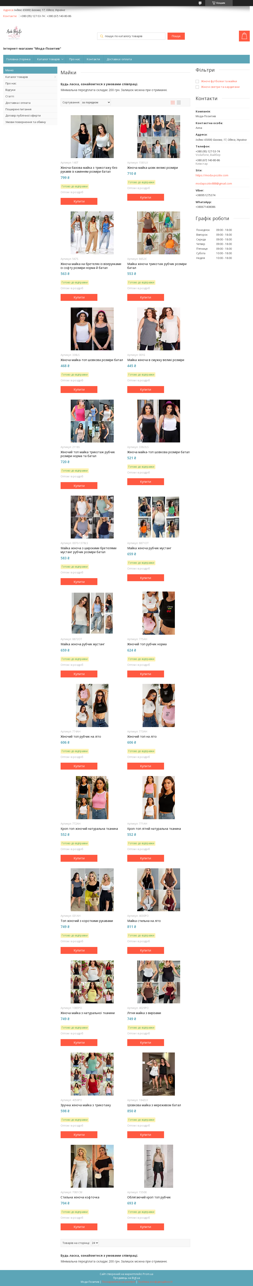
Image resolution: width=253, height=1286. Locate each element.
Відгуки (10, 90)
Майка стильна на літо (144, 921)
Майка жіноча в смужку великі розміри (155, 360)
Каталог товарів (48, 59)
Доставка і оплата (119, 59)
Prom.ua (148, 1274)
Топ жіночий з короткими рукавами (87, 921)
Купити (79, 201)
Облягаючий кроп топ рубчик (149, 1197)
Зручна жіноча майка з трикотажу (86, 1105)
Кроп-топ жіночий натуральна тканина (89, 829)
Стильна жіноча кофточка (80, 1197)
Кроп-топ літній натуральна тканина (154, 829)
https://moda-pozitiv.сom (212, 175)
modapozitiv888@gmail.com (214, 183)
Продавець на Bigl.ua (126, 1278)
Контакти (93, 59)
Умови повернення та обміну (25, 122)
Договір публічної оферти (23, 115)
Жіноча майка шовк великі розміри (152, 168)
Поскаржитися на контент (118, 1282)
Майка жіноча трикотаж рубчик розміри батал (157, 266)
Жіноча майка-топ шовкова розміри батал (92, 360)
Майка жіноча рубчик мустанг (149, 548)
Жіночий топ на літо (142, 736)
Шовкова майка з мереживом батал (154, 1105)
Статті (9, 96)
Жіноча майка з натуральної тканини (88, 1013)
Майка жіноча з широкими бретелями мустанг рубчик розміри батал (88, 550)
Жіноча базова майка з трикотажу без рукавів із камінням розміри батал (89, 170)
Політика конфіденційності (155, 1282)
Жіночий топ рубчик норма (147, 644)
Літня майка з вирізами (144, 1013)
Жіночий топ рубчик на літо (81, 736)
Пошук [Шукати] (176, 36)
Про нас (74, 59)
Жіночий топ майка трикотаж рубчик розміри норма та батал (88, 454)
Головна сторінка (18, 59)
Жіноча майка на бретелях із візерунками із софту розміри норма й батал (91, 266)
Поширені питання (18, 109)
